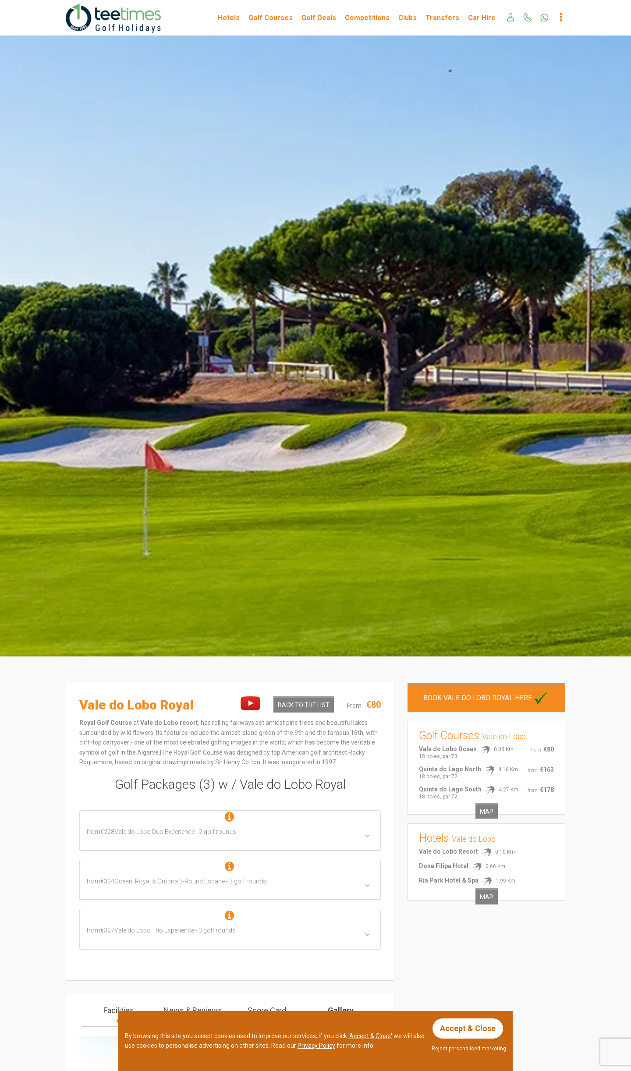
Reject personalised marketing (469, 1049)
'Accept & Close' (370, 1035)
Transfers (442, 18)
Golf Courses (270, 18)
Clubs (407, 18)
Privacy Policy (316, 1045)
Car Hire (482, 18)
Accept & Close (468, 1028)
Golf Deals (318, 18)
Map (486, 811)
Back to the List (304, 705)
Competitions (367, 18)
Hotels (229, 18)
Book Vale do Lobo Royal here (486, 698)
